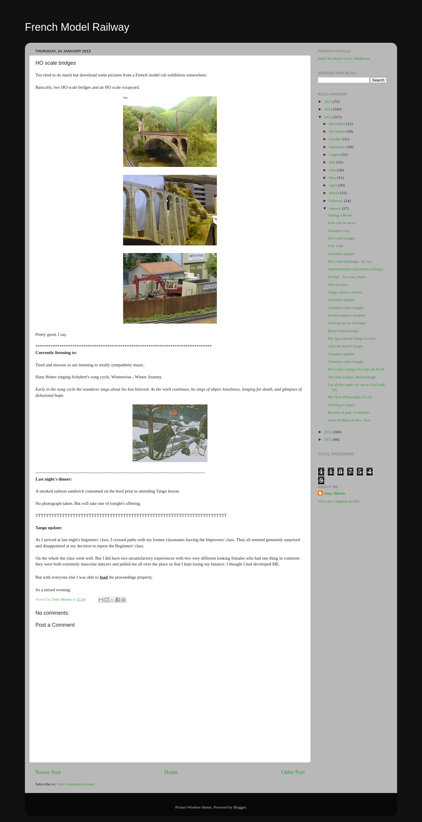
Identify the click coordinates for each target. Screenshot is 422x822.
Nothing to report (341, 405)
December (337, 124)
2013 (328, 117)
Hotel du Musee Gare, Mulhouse (344, 58)
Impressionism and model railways (355, 269)
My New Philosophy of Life (350, 397)
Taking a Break (340, 215)
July (332, 162)
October (336, 139)
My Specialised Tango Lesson (351, 338)
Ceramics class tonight (346, 307)
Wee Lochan (338, 284)
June (333, 170)
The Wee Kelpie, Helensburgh (352, 377)
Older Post (293, 772)
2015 (328, 101)
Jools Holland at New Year (349, 420)
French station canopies (346, 315)
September (338, 147)
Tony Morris (334, 493)
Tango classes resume (345, 292)
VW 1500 (335, 246)
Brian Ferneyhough (343, 331)
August (335, 154)
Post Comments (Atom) (75, 784)
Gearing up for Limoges (347, 323)
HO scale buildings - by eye (350, 261)
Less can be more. (342, 223)
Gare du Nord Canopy (345, 346)
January (335, 208)
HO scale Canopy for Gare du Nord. (356, 369)
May (333, 177)
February (336, 201)
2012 (328, 432)
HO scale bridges (341, 238)
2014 (328, 109)
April (333, 185)
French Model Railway (77, 27)
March (334, 193)
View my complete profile (338, 501)
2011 (328, 439)
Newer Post (48, 772)
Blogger (239, 807)
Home (171, 772)
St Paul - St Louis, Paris (347, 277)
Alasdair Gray (339, 230)
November (337, 131)
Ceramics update (341, 254)
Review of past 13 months (348, 412)
